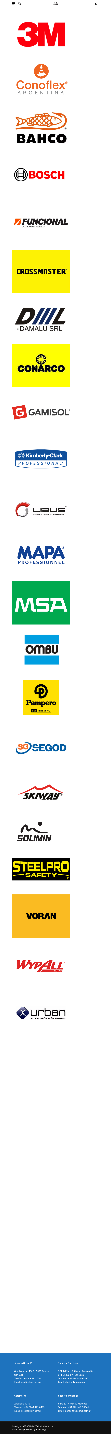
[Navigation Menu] (13, 3)
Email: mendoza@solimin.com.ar (74, 1411)
